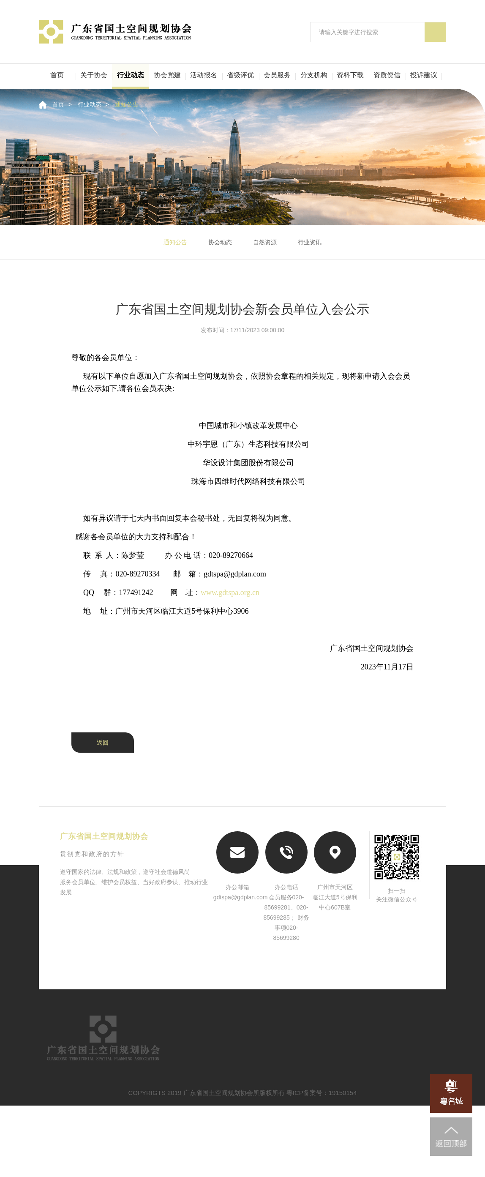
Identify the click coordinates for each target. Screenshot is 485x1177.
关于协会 (93, 75)
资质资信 (387, 75)
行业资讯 (310, 242)
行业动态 (130, 75)
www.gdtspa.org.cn (230, 592)
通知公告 (127, 104)
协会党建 (167, 75)
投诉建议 (423, 75)
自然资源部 (102, 975)
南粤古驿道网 (242, 988)
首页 (57, 75)
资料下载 (350, 75)
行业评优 (386, 1064)
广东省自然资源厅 (242, 975)
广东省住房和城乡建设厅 (312, 975)
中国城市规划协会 (383, 975)
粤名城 (313, 988)
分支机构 (313, 75)
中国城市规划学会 (172, 988)
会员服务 (277, 75)
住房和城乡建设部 (172, 975)
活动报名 (203, 75)
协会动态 (220, 242)
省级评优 (240, 75)
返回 (103, 742)
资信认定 (205, 1064)
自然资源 (265, 242)
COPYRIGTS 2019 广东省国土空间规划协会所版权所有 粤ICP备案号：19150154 (242, 1164)
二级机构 (116, 1109)
